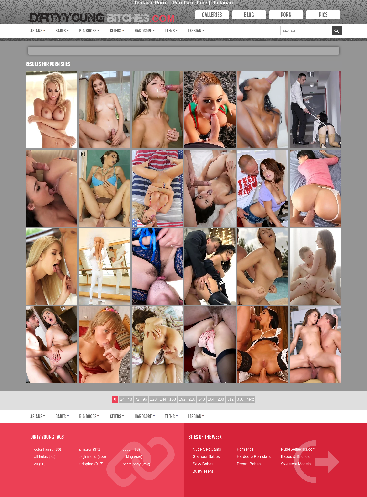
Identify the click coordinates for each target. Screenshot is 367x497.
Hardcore (143, 30)
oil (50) (40, 464)
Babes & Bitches (295, 457)
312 (230, 399)
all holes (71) (44, 457)
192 (182, 399)
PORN (286, 15)
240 (201, 399)
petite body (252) (136, 464)
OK (337, 31)
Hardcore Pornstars (254, 457)
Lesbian (194, 30)
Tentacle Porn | (152, 2)
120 (153, 399)
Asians (36, 30)
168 (172, 399)
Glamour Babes (206, 457)
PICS (323, 15)
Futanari (223, 2)
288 (221, 399)
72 (137, 399)
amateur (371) (90, 449)
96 (145, 399)
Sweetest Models (296, 464)
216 (192, 399)
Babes (60, 30)
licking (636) (133, 457)
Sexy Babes (203, 464)
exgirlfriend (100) (92, 457)
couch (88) (131, 449)
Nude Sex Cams (207, 449)
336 (240, 399)
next (250, 399)
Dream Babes (249, 464)
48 (130, 399)
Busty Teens (203, 471)
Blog (249, 15)
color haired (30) (47, 449)
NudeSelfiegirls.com (298, 449)
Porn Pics (245, 449)
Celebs (115, 30)
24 (122, 399)
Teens (170, 30)
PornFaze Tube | (192, 2)
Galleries (212, 15)
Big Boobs (87, 30)
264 (211, 399)
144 (163, 399)
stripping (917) (91, 464)
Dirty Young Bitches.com (104, 16)
